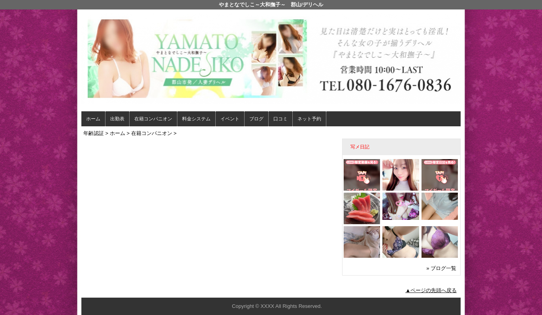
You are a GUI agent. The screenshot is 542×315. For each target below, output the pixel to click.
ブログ (256, 119)
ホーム (93, 119)
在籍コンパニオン (153, 119)
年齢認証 (93, 133)
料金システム (196, 119)
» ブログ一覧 (441, 268)
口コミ (280, 119)
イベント (229, 119)
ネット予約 (309, 119)
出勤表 (117, 119)
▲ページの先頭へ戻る (431, 290)
